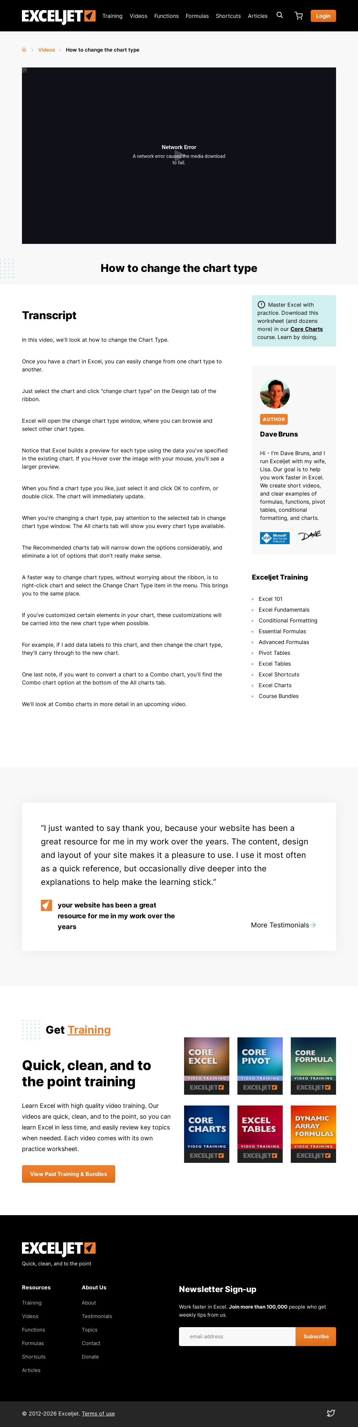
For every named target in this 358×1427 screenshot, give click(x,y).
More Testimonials (280, 925)
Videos (138, 15)
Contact (91, 1343)
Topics (90, 1329)
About (89, 1302)
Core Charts (306, 329)
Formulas (197, 15)
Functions (166, 15)
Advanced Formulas (284, 642)
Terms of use (98, 1413)
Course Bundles (279, 696)
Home (24, 48)
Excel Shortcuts (279, 674)
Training (112, 15)
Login (323, 15)
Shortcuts (228, 15)
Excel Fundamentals (284, 609)
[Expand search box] (279, 16)
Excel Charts (275, 685)
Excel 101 (270, 598)
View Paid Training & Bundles (68, 1174)
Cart (298, 16)
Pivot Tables (274, 652)
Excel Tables (275, 663)
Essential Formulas (282, 631)
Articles (257, 15)
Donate (90, 1356)
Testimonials (97, 1316)
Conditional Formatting (288, 620)
